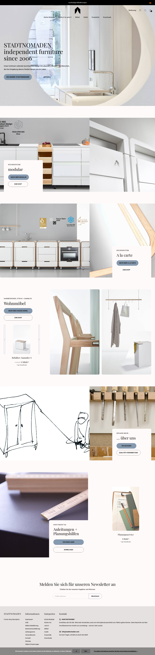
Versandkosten (30, 635)
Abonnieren (95, 596)
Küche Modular (49, 17)
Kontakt (28, 638)
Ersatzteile (95, 17)
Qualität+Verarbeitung (128, 453)
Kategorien (49, 613)
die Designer (126, 446)
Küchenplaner (68, 542)
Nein (85, 651)
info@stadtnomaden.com (70, 632)
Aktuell (47, 77)
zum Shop (18, 184)
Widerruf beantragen (32, 644)
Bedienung (132, 10)
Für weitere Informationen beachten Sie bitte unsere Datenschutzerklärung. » (116, 651)
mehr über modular (18, 177)
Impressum (29, 619)
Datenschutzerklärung (32, 629)
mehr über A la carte (127, 263)
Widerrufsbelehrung (31, 625)
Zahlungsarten (30, 632)
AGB (26, 622)
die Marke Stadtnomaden (17, 77)
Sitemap (28, 641)
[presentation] (4, 339)
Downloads (107, 17)
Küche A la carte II (64, 17)
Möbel (77, 17)
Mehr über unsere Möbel (18, 311)
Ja (76, 651)
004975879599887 (68, 619)
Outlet (86, 17)
